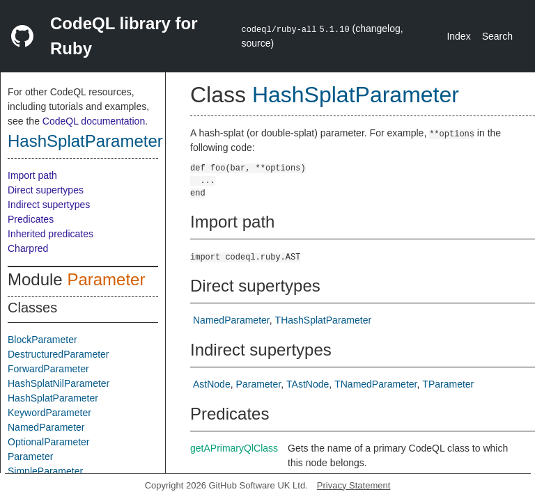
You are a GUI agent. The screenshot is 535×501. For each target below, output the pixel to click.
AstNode (212, 384)
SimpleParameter (45, 471)
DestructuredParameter (58, 354)
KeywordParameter (49, 412)
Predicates (31, 219)
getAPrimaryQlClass (234, 448)
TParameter (448, 384)
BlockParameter (42, 339)
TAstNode (307, 384)
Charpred (28, 248)
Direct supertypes (46, 190)
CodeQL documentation (93, 121)
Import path (32, 175)
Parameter (106, 279)
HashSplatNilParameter (58, 383)
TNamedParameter (375, 384)
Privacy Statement (354, 485)
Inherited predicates (50, 233)
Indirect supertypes (49, 204)
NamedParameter (46, 427)
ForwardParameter (48, 368)
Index (458, 36)
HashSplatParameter (85, 141)
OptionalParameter (49, 441)
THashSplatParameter (323, 320)
